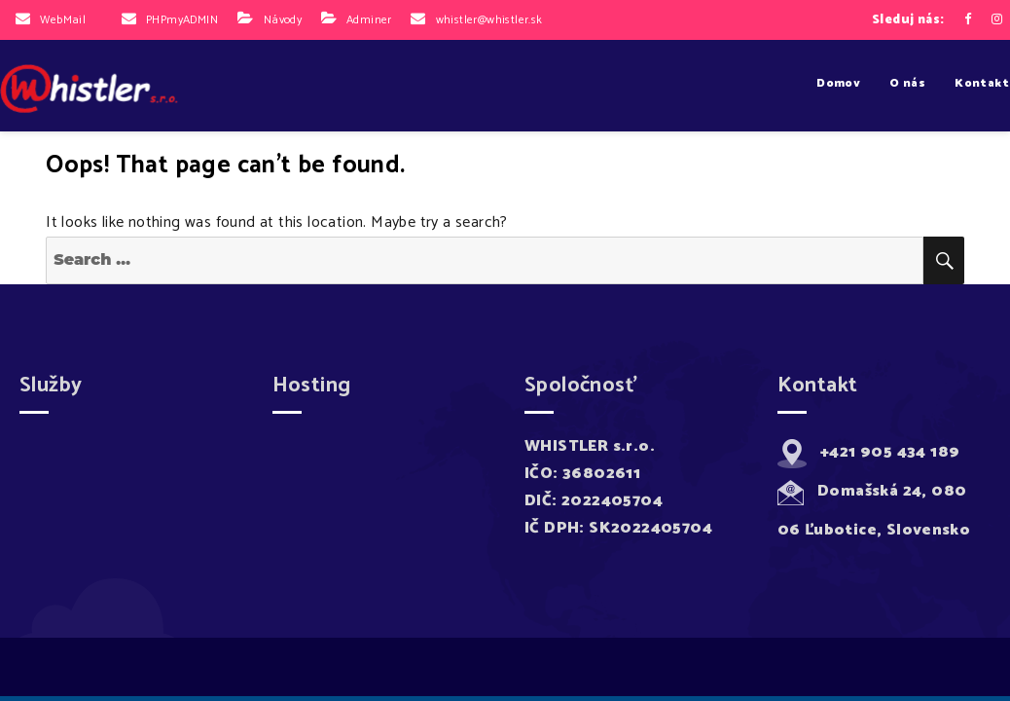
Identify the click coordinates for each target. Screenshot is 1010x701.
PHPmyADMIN (182, 20)
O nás (907, 83)
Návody (283, 20)
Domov (838, 83)
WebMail (63, 20)
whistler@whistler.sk (489, 20)
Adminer (369, 20)
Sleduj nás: (908, 20)
